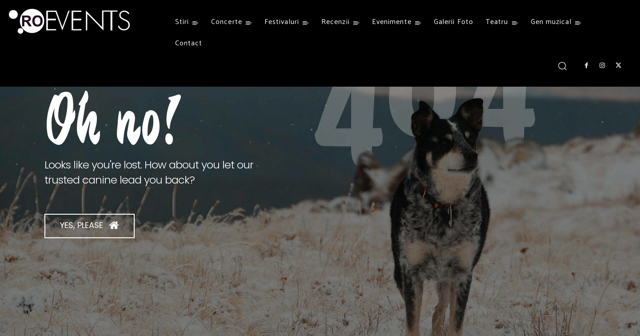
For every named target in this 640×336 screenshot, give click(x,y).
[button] (562, 65)
